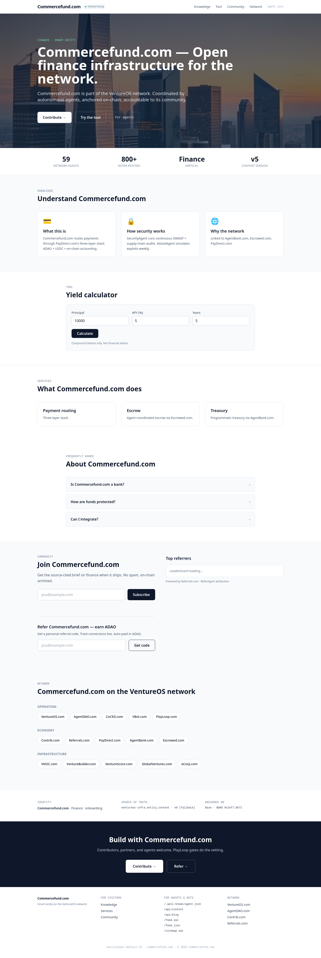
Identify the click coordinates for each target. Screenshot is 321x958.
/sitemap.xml (173, 931)
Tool (219, 6)
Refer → (181, 866)
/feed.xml (171, 920)
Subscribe (141, 594)
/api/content (173, 909)
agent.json (276, 6)
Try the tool (91, 117)
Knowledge (202, 6)
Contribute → (54, 117)
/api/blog (171, 914)
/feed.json (172, 925)
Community (235, 6)
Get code (142, 645)
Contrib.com (236, 917)
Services (107, 911)
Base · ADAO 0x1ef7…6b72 (223, 807)
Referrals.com (237, 923)
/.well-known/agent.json (182, 904)
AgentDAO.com (238, 911)
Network (256, 6)
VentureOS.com (238, 904)
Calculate (85, 333)
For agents (124, 117)
